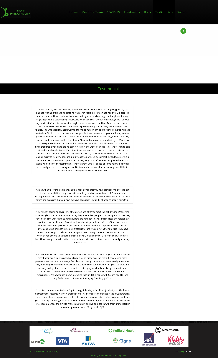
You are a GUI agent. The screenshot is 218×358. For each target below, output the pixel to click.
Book (147, 12)
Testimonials (164, 12)
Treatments (132, 12)
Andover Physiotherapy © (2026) (44, 351)
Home (73, 12)
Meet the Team (92, 12)
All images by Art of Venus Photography (108, 355)
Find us (182, 12)
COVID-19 (113, 12)
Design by (183, 351)
